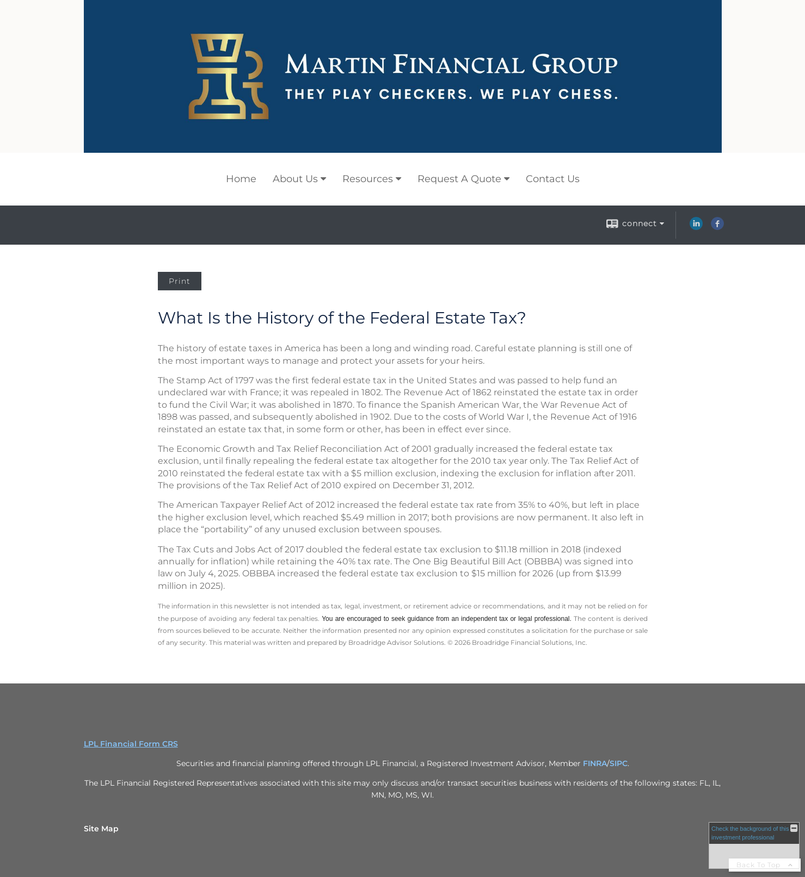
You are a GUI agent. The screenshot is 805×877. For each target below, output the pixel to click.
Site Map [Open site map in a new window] (101, 829)
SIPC (619, 763)
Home (241, 179)
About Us (295, 179)
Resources (367, 179)
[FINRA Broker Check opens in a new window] (754, 845)
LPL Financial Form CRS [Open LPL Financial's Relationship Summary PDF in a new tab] (131, 744)
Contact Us (553, 179)
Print (180, 281)
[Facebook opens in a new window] (717, 227)
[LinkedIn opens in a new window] (696, 227)
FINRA (595, 763)
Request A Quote (459, 179)
